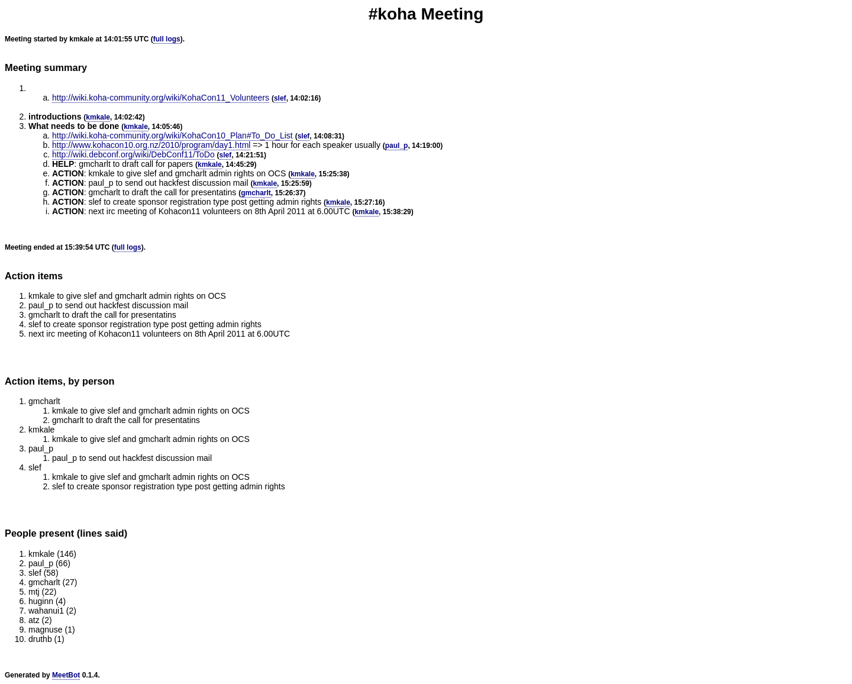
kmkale (98, 117)
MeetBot (66, 675)
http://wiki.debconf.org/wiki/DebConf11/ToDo (133, 154)
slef (280, 98)
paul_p (396, 145)
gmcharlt (256, 193)
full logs (166, 39)
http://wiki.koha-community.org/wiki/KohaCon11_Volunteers (160, 97)
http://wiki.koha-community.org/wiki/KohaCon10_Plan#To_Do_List (172, 135)
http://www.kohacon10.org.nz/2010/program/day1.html (151, 145)
